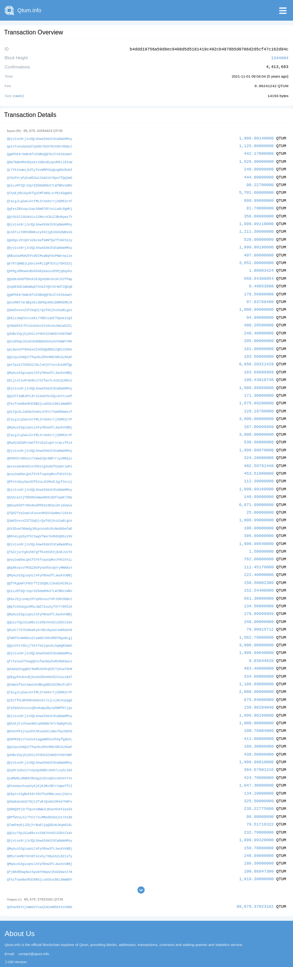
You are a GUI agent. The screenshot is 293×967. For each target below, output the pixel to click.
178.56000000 (259, 288)
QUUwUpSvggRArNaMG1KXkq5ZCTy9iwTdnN (39, 652)
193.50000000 (259, 349)
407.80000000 (259, 250)
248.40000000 (259, 326)
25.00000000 (259, 500)
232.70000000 (259, 810)
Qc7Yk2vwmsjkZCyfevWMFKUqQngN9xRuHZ (39, 167)
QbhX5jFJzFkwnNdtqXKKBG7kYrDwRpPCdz (39, 705)
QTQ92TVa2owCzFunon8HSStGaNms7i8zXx (39, 500)
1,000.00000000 (256, 704)
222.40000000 (259, 560)
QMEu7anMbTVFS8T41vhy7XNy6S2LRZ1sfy (39, 833)
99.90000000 (259, 795)
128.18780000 (259, 401)
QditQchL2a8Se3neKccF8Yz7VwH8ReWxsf (39, 402)
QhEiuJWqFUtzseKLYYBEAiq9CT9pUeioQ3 (39, 311)
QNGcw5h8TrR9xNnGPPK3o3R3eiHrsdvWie (39, 493)
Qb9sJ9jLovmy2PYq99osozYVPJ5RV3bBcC (39, 584)
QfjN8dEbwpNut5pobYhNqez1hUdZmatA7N (39, 848)
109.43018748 (259, 371)
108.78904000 (259, 712)
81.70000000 (259, 205)
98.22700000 (259, 182)
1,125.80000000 (256, 144)
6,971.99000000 (256, 492)
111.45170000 (259, 553)
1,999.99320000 (256, 818)
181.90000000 (259, 341)
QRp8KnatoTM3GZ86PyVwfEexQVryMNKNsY (39, 553)
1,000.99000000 (256, 303)
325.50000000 (259, 780)
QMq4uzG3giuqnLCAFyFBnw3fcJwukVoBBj (39, 364)
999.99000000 (259, 197)
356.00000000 (259, 213)
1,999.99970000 (256, 439)
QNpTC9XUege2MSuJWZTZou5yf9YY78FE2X (39, 591)
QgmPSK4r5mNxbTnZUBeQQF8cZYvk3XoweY (39, 152)
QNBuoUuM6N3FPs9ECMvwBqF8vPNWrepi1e (39, 251)
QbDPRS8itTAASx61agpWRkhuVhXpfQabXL (39, 720)
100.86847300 (259, 848)
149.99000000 (259, 485)
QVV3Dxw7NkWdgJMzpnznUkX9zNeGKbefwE (39, 515)
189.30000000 (259, 727)
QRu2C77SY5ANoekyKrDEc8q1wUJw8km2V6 (39, 614)
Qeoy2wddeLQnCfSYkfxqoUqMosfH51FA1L (39, 463)
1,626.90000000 (256, 159)
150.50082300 (259, 568)
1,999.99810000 (256, 742)
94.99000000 (259, 311)
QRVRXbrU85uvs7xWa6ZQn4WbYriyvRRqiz (39, 447)
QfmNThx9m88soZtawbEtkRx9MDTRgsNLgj (39, 622)
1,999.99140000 (256, 137)
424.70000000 (259, 757)
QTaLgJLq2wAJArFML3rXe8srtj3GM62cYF (39, 198)
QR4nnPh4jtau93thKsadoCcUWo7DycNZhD (39, 712)
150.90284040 (259, 689)
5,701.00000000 (256, 190)
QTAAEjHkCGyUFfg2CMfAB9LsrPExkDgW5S (39, 190)
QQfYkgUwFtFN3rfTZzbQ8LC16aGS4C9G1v (39, 568)
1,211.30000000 (256, 227)
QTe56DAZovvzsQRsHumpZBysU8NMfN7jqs (39, 690)
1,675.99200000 (256, 394)
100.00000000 (259, 515)
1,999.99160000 (256, 477)
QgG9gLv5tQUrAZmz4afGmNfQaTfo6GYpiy (39, 236)
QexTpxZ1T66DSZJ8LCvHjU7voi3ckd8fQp (39, 357)
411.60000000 (259, 719)
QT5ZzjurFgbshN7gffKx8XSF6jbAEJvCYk (39, 538)
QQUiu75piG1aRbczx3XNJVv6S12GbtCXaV (39, 606)
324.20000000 (259, 447)
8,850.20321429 (256, 356)
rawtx (18, 94)
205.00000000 (259, 333)
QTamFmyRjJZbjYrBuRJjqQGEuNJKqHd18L (39, 803)
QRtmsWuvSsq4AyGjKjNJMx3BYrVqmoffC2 (39, 765)
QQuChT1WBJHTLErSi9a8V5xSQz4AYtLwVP (39, 387)
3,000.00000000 (256, 409)
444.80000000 (259, 175)
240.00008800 (259, 167)
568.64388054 (259, 273)
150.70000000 (259, 825)
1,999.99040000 (256, 636)
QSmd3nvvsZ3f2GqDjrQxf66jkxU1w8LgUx (39, 304)
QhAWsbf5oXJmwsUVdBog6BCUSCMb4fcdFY (39, 667)
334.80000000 (259, 659)
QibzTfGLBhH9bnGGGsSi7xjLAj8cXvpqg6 (39, 682)
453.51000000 (259, 462)
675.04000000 (259, 682)
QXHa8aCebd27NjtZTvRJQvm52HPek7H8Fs (39, 780)
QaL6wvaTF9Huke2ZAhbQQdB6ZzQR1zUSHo (39, 341)
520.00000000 (259, 235)
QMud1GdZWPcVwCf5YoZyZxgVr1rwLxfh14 (39, 432)
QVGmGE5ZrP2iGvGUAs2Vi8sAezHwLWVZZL (39, 319)
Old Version (17, 939)
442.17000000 (259, 152)
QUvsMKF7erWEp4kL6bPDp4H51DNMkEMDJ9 (39, 296)
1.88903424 (261, 265)
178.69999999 (259, 598)
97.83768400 (259, 296)
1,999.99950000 (256, 379)
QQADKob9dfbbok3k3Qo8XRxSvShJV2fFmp (39, 273)
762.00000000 (259, 545)
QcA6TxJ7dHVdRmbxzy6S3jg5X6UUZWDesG (39, 228)
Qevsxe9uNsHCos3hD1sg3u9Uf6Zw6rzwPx (39, 455)
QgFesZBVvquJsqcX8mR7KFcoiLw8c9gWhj (39, 205)
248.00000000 (259, 606)
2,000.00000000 (256, 674)
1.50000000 (261, 538)
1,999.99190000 (256, 243)
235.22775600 (259, 787)
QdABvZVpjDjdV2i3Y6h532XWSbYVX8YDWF (39, 326)
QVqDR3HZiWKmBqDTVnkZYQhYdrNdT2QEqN (39, 281)
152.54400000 (259, 576)
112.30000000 (259, 470)
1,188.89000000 (256, 666)
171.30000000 (259, 386)
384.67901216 (259, 750)
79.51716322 (259, 803)
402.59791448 (259, 455)
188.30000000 (259, 841)
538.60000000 (259, 432)
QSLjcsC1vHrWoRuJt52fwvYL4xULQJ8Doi (39, 372)
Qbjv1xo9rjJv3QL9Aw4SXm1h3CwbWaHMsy (39, 137)
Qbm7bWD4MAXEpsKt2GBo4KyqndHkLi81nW (39, 160)
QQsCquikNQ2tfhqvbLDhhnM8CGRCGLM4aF (39, 349)
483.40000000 (259, 651)
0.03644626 (261, 644)
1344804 (279, 57)
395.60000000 (259, 523)
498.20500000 (259, 318)
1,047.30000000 (256, 765)
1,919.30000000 (256, 855)
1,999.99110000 (256, 220)
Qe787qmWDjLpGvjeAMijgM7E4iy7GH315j (39, 258)
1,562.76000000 (256, 621)
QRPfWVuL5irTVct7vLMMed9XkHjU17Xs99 (39, 795)
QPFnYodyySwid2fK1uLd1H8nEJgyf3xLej (39, 470)
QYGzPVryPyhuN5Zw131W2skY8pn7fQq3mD (39, 175)
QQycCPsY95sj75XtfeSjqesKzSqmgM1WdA (39, 629)
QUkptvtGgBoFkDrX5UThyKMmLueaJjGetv (39, 773)
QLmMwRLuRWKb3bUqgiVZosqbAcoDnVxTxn (39, 758)
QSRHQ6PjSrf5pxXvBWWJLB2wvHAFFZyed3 (39, 788)
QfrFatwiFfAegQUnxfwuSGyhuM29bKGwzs (39, 644)
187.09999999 (259, 417)
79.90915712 (259, 614)
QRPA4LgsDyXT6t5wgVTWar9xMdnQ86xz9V (39, 523)
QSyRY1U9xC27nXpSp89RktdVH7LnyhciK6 (39, 750)
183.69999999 (259, 364)
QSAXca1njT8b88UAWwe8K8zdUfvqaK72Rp (39, 485)
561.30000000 (259, 583)
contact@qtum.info (33, 931)
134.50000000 (259, 591)
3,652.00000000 (256, 258)
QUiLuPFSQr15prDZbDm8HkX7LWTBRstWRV (39, 182)
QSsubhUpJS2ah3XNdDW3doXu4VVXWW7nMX (39, 334)
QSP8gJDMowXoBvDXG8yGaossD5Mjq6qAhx (39, 266)
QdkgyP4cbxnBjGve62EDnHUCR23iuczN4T (39, 659)
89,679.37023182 (254, 883)
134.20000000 (259, 772)
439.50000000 (259, 735)
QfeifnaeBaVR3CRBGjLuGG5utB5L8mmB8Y (39, 395)
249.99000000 (259, 833)
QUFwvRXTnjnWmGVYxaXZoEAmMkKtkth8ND (39, 884)
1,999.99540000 (256, 530)
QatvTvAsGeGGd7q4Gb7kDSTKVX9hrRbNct (39, 145)
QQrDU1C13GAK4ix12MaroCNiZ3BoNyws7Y (39, 213)
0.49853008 (261, 281)
